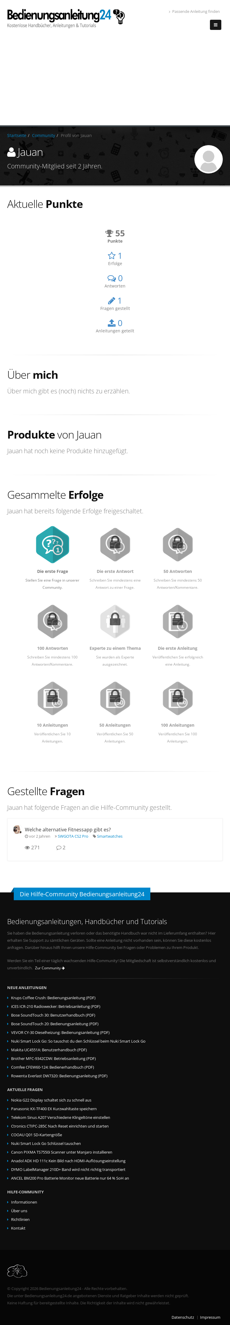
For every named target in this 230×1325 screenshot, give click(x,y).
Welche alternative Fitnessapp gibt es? (68, 829)
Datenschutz (183, 1317)
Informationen (24, 1202)
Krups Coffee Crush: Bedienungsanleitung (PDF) (53, 997)
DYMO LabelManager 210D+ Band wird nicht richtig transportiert (68, 1169)
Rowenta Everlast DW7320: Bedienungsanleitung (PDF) (59, 1075)
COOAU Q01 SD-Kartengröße (36, 1134)
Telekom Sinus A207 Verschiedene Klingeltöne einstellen (60, 1117)
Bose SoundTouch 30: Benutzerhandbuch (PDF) (53, 1015)
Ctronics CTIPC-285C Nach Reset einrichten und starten (60, 1126)
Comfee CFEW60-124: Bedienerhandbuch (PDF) (52, 1067)
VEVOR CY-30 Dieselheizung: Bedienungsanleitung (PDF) (60, 1032)
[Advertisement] (115, 80)
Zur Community (50, 967)
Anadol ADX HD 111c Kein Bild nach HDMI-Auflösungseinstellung (68, 1160)
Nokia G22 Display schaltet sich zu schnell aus (51, 1100)
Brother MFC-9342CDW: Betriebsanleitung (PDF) (53, 1058)
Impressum (210, 1317)
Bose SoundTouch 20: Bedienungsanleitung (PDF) (55, 1023)
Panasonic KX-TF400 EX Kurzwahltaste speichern (54, 1108)
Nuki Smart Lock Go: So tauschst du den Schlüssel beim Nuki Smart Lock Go (78, 1041)
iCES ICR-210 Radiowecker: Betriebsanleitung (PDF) (55, 1006)
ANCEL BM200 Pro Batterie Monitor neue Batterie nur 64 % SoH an (70, 1178)
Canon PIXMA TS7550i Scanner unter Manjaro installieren (61, 1152)
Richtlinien (20, 1219)
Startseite (16, 135)
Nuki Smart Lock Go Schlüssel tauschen (46, 1143)
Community (43, 135)
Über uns (19, 1210)
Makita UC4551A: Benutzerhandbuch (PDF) (49, 1049)
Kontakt (18, 1228)
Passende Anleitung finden (194, 11)
